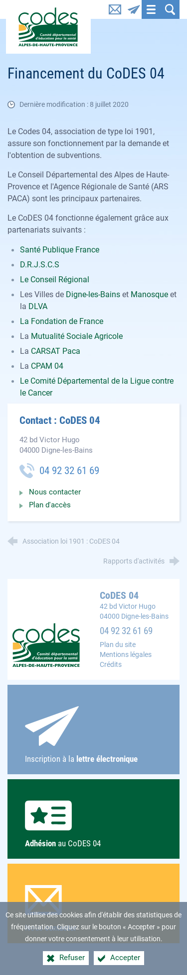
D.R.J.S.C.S (39, 264)
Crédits (111, 664)
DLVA (37, 306)
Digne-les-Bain (91, 294)
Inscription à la (94, 735)
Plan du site (118, 645)
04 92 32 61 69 (126, 631)
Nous (94, 909)
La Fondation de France (61, 321)
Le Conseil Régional (54, 279)
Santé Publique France (59, 249)
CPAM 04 (47, 366)
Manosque (150, 294)
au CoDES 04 (94, 824)
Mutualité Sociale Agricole (77, 336)
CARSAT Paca (55, 351)
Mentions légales (126, 654)
